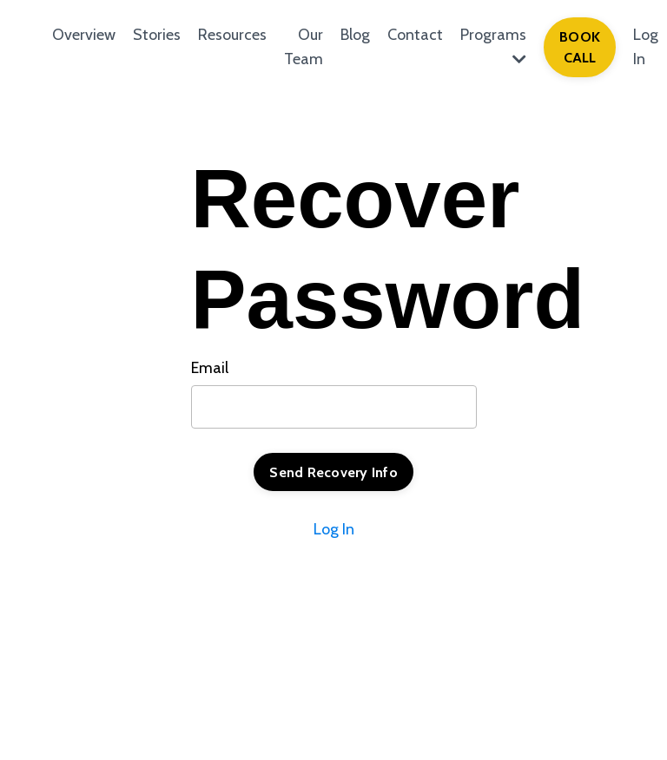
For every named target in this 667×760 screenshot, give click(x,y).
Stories (157, 34)
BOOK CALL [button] (579, 47)
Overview (84, 34)
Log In (334, 529)
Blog (355, 34)
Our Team (303, 47)
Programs (493, 46)
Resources (232, 34)
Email (209, 367)
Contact (415, 34)
